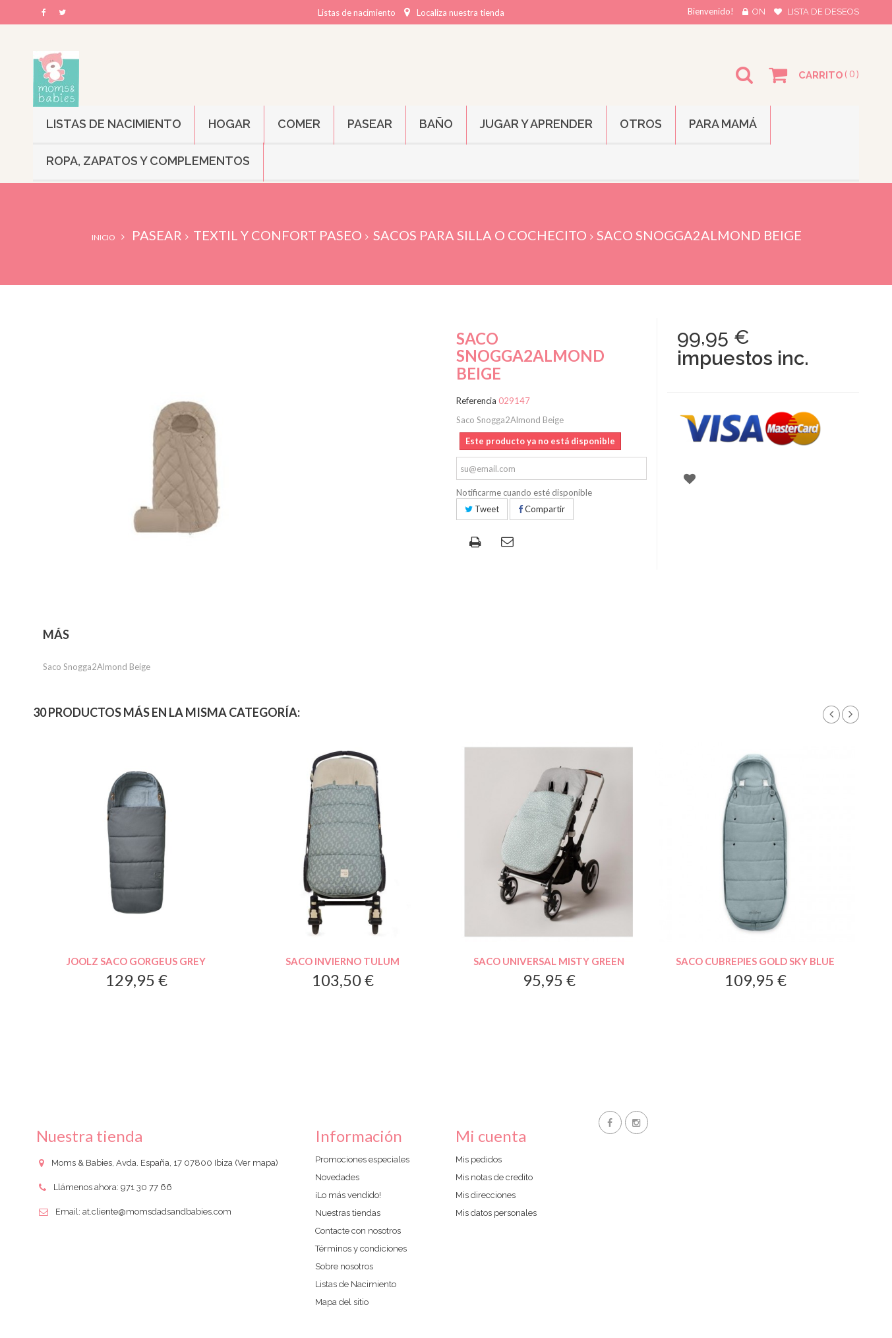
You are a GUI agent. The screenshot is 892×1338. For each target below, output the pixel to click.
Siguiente (850, 715)
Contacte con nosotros (358, 1231)
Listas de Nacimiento (113, 124)
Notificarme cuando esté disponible (524, 492)
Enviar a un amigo (509, 542)
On (758, 12)
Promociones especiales (362, 1159)
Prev (831, 715)
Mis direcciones (486, 1195)
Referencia (476, 400)
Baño (436, 124)
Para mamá (723, 124)
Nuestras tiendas (347, 1213)
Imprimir (477, 543)
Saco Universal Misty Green (548, 961)
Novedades (337, 1177)
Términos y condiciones (361, 1249)
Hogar (229, 124)
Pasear (369, 124)
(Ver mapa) (256, 1163)
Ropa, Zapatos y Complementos (148, 161)
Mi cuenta (491, 1135)
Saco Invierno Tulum (342, 961)
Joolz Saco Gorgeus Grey (136, 961)
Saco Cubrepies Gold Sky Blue (755, 961)
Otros (641, 124)
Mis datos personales (496, 1213)
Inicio (103, 237)
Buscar (746, 83)
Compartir (541, 509)
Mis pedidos (479, 1159)
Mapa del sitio (342, 1302)
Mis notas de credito (494, 1177)
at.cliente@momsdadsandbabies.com (156, 1212)
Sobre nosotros (344, 1266)
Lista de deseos (823, 12)
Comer (299, 124)
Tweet (482, 509)
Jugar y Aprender (536, 124)
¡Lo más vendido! (348, 1195)
